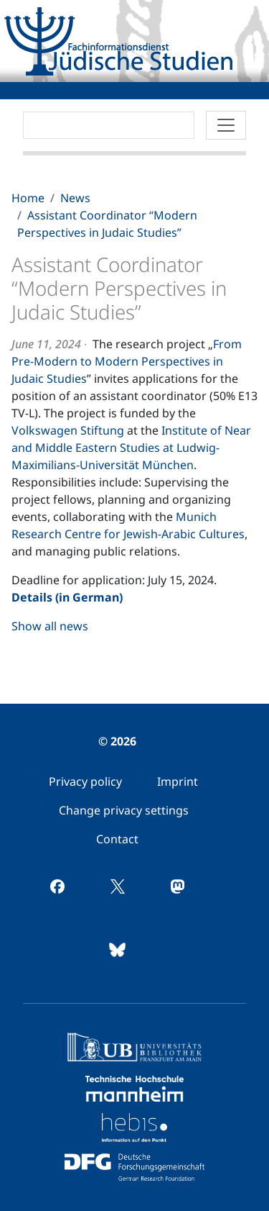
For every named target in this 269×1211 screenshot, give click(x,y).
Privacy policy (85, 781)
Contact (117, 839)
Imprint (177, 781)
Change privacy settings (124, 810)
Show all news (49, 626)
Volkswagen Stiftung (67, 430)
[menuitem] (85, 781)
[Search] (108, 125)
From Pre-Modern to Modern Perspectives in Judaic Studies (126, 361)
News (75, 198)
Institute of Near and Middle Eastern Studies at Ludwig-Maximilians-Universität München (131, 447)
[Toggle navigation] (226, 125)
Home (27, 198)
